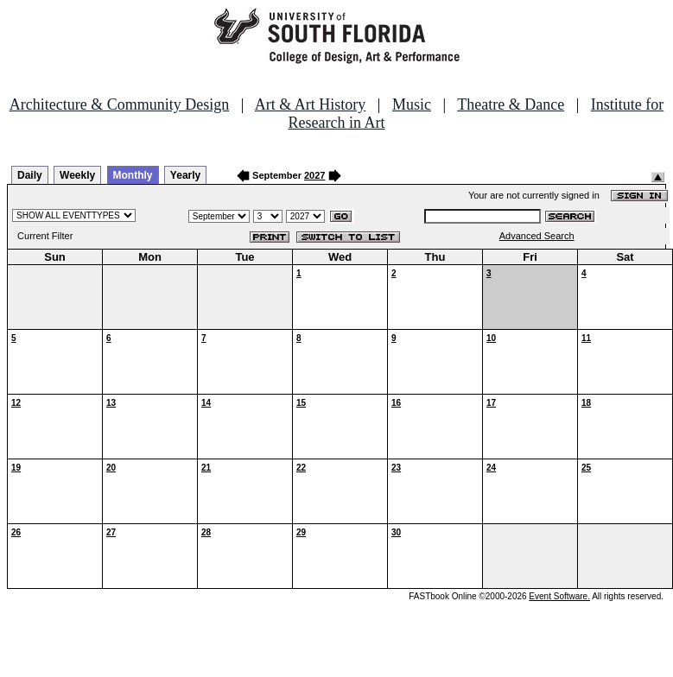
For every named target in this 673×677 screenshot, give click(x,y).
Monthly (133, 175)
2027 (314, 175)
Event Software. (559, 596)
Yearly (185, 175)
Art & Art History (310, 104)
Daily (29, 175)
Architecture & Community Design (119, 104)
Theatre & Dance (510, 104)
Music (411, 104)
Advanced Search (537, 236)
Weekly (77, 175)
